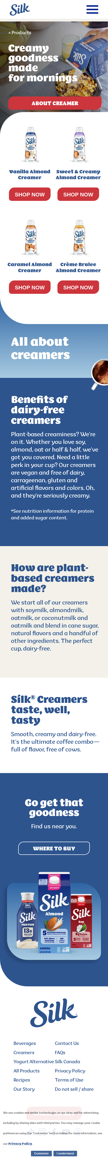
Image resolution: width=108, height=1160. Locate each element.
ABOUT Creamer (55, 103)
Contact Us (67, 1043)
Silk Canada (67, 1062)
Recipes (22, 1080)
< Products (19, 33)
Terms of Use (69, 1080)
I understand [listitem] (65, 1153)
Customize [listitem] (41, 1153)
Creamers (24, 1053)
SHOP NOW (30, 194)
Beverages (25, 1043)
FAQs (60, 1053)
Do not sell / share (74, 1089)
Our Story (24, 1089)
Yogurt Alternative (34, 1062)
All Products (27, 1071)
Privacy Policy (70, 1071)
